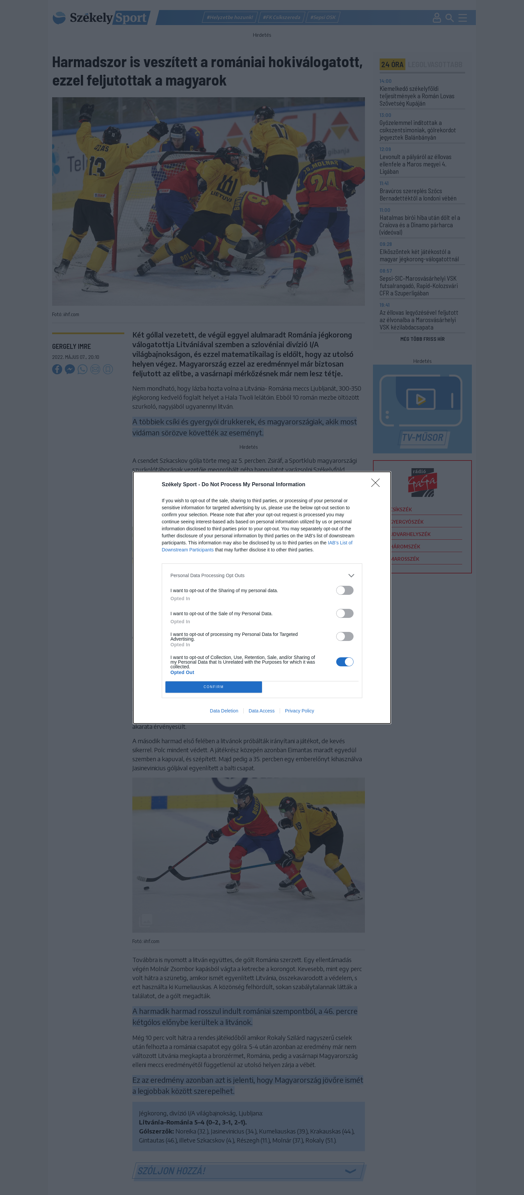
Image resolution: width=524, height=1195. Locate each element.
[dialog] (262, 597)
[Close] (377, 485)
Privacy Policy (299, 710)
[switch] (345, 590)
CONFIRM (213, 686)
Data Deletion (224, 710)
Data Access (262, 710)
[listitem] (262, 575)
